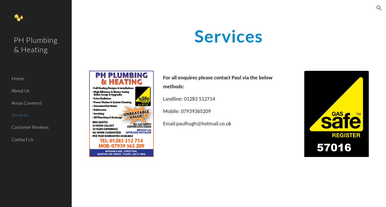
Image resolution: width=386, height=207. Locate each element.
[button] (379, 8)
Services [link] (19, 115)
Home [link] (17, 78)
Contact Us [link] (22, 139)
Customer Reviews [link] (30, 127)
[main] (229, 36)
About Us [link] (20, 90)
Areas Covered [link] (26, 103)
